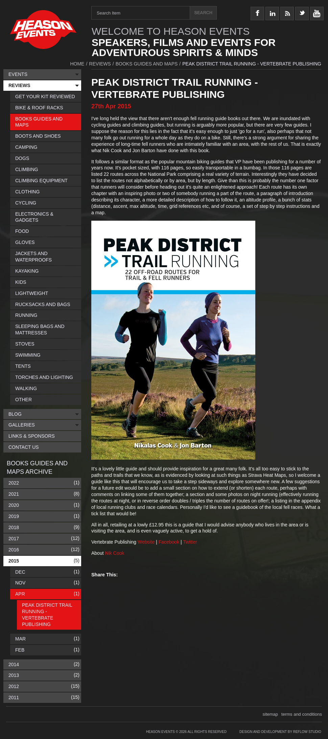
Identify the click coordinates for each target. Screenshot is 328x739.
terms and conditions (301, 714)
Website (147, 542)
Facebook (170, 542)
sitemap (270, 714)
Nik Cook (114, 553)
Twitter (190, 542)
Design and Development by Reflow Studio (280, 732)
